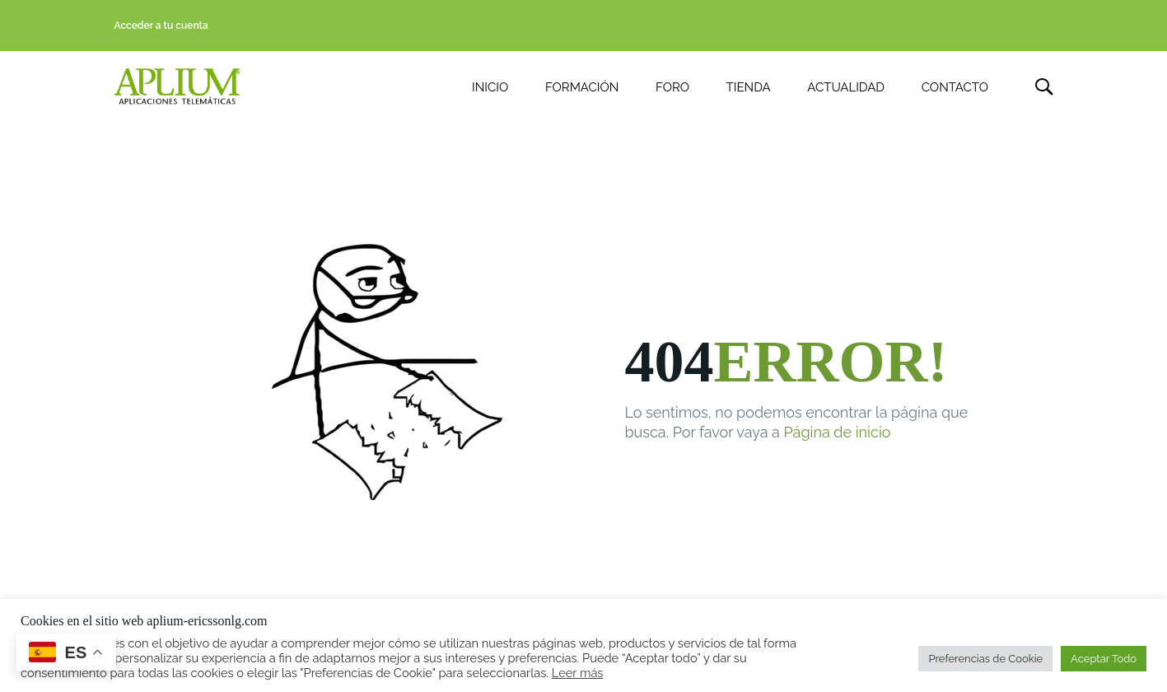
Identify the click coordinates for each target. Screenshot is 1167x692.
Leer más (578, 673)
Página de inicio (837, 433)
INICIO (490, 87)
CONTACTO (955, 87)
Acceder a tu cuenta (161, 25)
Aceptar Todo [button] (1104, 658)
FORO (672, 87)
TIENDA (748, 87)
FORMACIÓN (582, 87)
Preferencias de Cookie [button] (985, 658)
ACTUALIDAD (846, 87)
